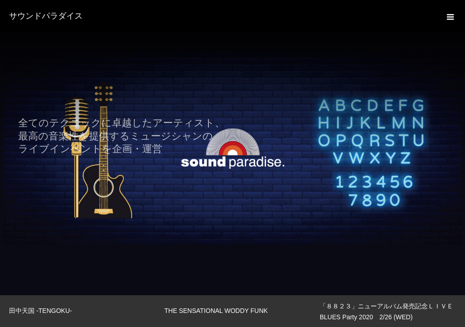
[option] (232, 147)
